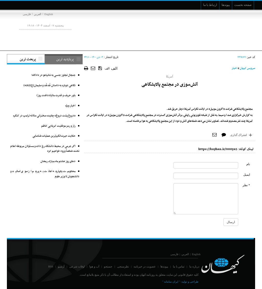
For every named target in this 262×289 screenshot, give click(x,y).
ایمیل (246, 174)
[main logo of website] (221, 30)
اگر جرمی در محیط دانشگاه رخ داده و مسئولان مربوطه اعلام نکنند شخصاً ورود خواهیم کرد (44, 149)
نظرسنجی (123, 266)
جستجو (108, 266)
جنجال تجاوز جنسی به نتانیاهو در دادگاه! (53, 75)
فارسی (27, 14)
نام (248, 164)
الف (107, 68)
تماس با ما (179, 266)
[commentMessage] (205, 198)
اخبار (234, 68)
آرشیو (61, 266)
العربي (37, 14)
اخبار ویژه (70, 105)
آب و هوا (94, 266)
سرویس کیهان (247, 68)
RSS (50, 266)
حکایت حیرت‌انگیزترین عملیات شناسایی (53, 136)
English (48, 14)
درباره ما (194, 266)
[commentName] (205, 165)
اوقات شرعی (77, 266)
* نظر (246, 185)
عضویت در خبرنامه (145, 266)
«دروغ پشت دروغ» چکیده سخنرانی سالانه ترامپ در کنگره (44, 115)
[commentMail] (205, 176)
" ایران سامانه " (171, 281)
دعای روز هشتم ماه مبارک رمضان (57, 161)
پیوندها (164, 266)
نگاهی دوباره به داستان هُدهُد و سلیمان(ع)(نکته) (49, 85)
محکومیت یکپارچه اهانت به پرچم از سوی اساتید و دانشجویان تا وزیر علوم (44, 174)
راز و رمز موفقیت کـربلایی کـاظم (58, 126)
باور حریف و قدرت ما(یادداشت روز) (56, 95)
